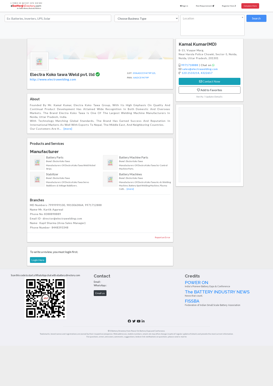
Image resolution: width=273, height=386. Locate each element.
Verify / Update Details (209, 96)
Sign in (184, 6)
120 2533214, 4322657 (197, 72)
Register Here (229, 6)
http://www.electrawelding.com (53, 79)
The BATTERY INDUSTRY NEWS (227, 293)
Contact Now (209, 81)
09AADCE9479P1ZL (144, 73)
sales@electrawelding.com (200, 69)
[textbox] (211, 18)
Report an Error (162, 237)
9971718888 (190, 65)
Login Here (38, 260)
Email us (100, 293)
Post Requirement (205, 6)
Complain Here (250, 6)
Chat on (208, 65)
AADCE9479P (141, 77)
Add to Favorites (209, 90)
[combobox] (212, 25)
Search (256, 18)
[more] (68, 128)
